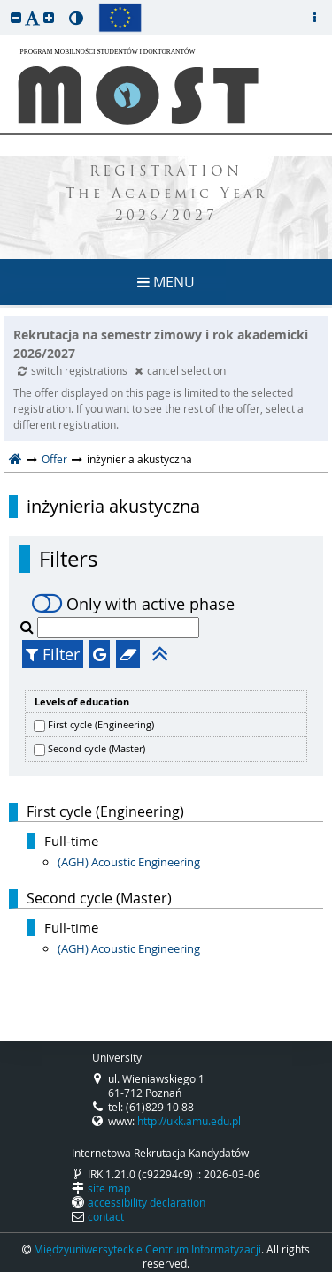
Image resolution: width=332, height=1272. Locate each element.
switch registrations (74, 370)
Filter (53, 654)
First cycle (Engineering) (101, 724)
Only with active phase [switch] (133, 603)
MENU (166, 282)
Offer (54, 459)
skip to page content (4, 4)
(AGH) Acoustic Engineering (129, 862)
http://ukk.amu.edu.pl (189, 1121)
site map (109, 1188)
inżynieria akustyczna (113, 506)
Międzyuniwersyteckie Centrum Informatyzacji (147, 1249)
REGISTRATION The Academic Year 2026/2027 (166, 195)
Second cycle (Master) (96, 748)
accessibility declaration (146, 1202)
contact (106, 1216)
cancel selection (180, 370)
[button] (16, 17)
